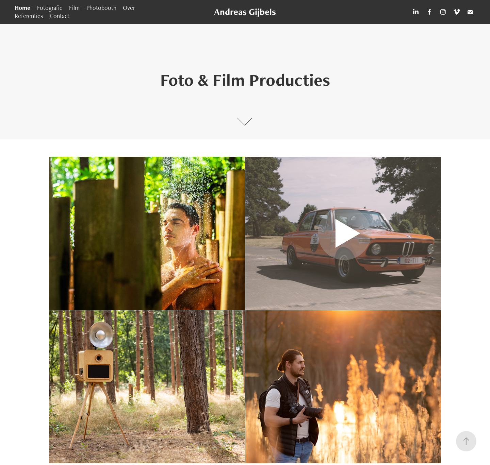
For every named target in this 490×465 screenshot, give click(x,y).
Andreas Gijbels (245, 12)
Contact (59, 16)
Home (22, 8)
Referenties (29, 16)
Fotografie (50, 8)
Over (129, 8)
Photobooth (101, 8)
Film (74, 8)
